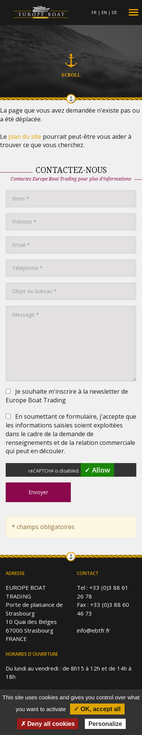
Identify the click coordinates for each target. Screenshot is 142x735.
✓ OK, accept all (97, 709)
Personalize (105, 724)
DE (114, 12)
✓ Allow (97, 469)
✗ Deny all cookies (48, 724)
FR (94, 12)
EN (104, 12)
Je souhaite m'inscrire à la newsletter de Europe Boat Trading (67, 395)
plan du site (24, 136)
